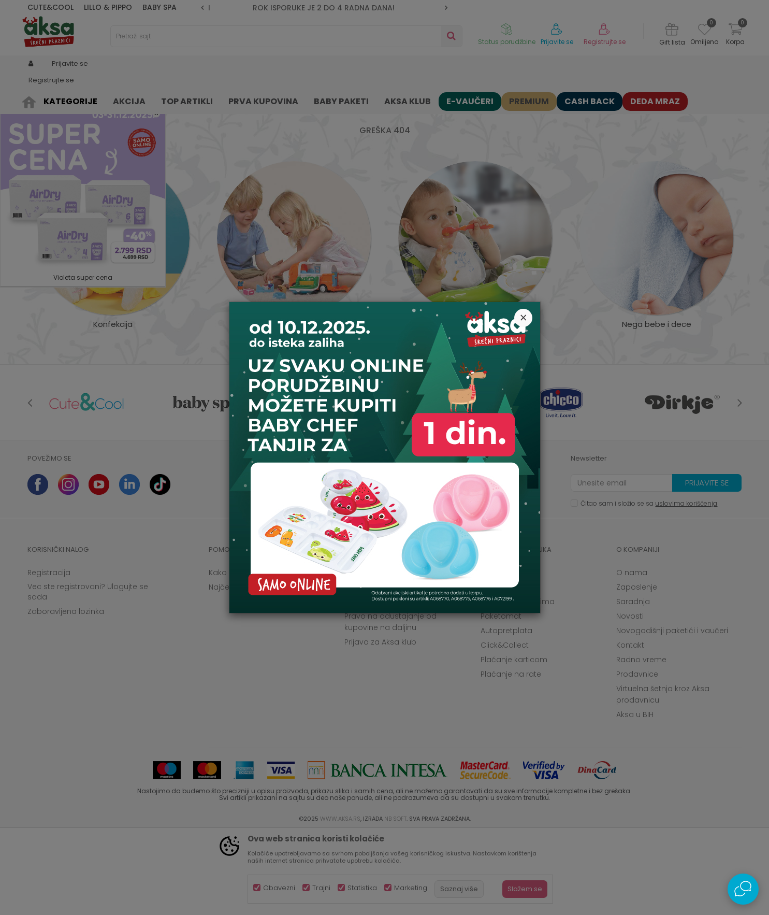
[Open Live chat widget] (743, 889)
